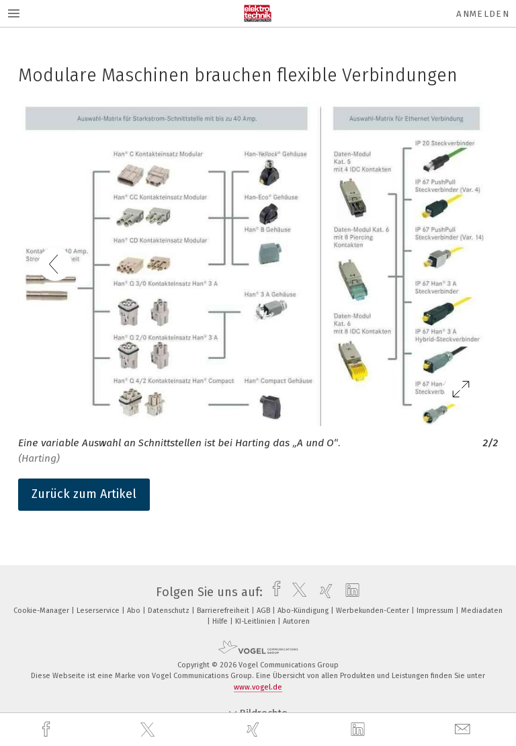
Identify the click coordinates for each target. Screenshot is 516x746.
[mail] (464, 729)
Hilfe (221, 621)
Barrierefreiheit (224, 610)
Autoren (296, 621)
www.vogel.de (258, 687)
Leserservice (99, 610)
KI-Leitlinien (256, 621)
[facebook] (47, 729)
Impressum (436, 610)
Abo (134, 610)
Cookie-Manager (42, 610)
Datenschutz (169, 610)
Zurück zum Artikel (84, 494)
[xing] (254, 729)
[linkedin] (359, 730)
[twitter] (149, 729)
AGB (264, 610)
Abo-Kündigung (304, 610)
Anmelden (482, 13)
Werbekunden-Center (373, 610)
